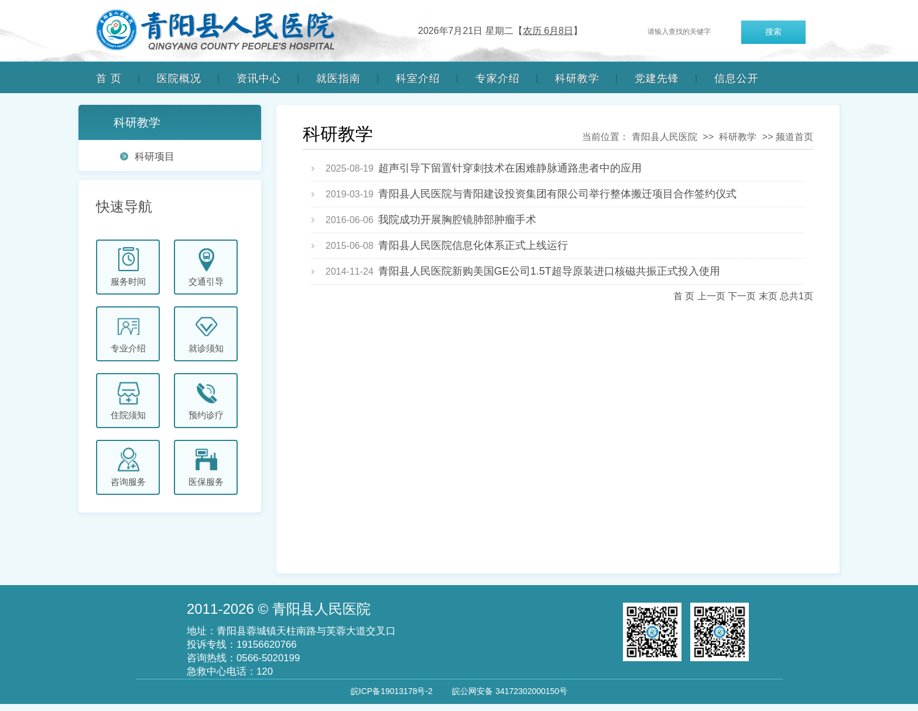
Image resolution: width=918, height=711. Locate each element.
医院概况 (179, 78)
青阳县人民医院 (664, 137)
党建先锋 (657, 78)
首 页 (109, 78)
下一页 (742, 296)
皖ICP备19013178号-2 (392, 691)
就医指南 (338, 78)
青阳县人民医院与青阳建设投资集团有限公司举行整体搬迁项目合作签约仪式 (557, 194)
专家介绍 (497, 78)
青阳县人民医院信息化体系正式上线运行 (473, 245)
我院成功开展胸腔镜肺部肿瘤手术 (457, 219)
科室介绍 (418, 78)
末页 (768, 296)
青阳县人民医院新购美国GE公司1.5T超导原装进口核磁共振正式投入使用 (549, 271)
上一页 (711, 296)
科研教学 (577, 78)
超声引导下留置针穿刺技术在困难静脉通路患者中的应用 (510, 168)
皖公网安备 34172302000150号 (509, 691)
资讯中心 (259, 78)
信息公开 (736, 78)
